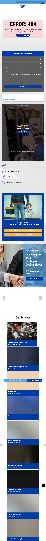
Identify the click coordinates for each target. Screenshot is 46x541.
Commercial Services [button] (23, 99)
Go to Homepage (23, 35)
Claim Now (23, 131)
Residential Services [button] (23, 96)
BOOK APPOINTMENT (34, 57)
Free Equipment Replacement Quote (23, 230)
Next (40, 298)
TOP (43, 532)
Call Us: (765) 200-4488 (23, 235)
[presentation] (12, 79)
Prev (4, 298)
